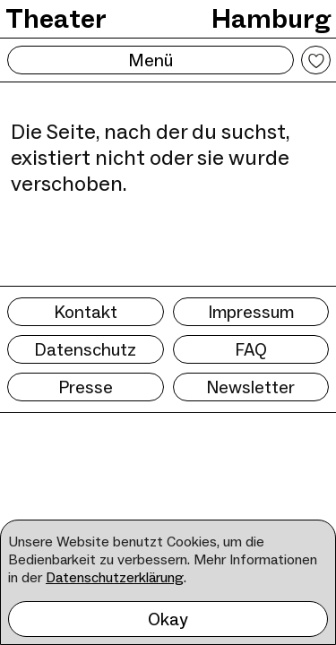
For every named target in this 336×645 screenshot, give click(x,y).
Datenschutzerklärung (115, 577)
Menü (150, 60)
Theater (56, 18)
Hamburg (271, 18)
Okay (168, 619)
